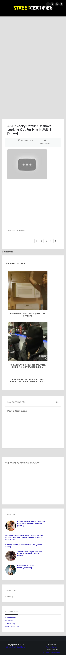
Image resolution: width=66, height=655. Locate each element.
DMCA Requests (12, 627)
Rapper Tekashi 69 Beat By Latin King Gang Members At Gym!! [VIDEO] (31, 523)
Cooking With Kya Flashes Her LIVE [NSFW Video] (23, 546)
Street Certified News (15, 647)
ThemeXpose (51, 647)
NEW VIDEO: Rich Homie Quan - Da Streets (27, 315)
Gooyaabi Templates (51, 652)
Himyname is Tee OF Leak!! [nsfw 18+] (26, 567)
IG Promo (9, 621)
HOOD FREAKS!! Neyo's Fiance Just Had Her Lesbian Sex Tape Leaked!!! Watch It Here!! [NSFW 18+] (24, 537)
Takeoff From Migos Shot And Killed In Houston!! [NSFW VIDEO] (29, 554)
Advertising (10, 624)
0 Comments (45, 143)
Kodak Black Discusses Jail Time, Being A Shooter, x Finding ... (28, 366)
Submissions (10, 618)
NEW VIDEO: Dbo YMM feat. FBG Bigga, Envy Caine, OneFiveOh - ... (27, 380)
